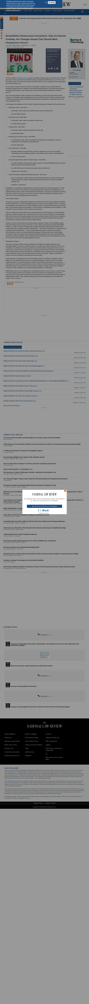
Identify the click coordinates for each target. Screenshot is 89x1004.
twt (41, 510)
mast (43, 510)
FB (38, 510)
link (45, 510)
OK (46, 2)
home (48, 510)
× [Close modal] (65, 490)
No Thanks (52, 2)
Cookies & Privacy (44, 513)
